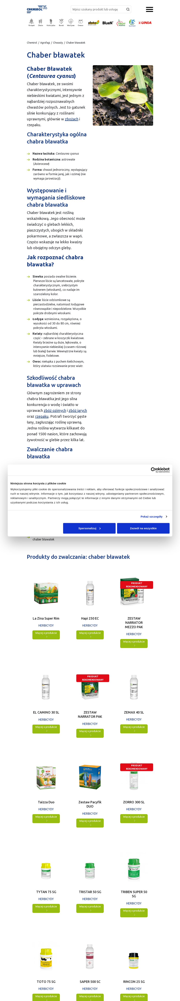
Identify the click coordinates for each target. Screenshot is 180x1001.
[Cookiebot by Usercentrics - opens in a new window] (154, 470)
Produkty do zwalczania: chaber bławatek (49, 537)
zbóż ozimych (55, 410)
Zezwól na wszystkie (143, 528)
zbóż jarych (78, 410)
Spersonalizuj (89, 528)
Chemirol (32, 42)
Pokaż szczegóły (152, 516)
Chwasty (58, 42)
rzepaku (41, 416)
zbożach (71, 119)
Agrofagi (45, 42)
